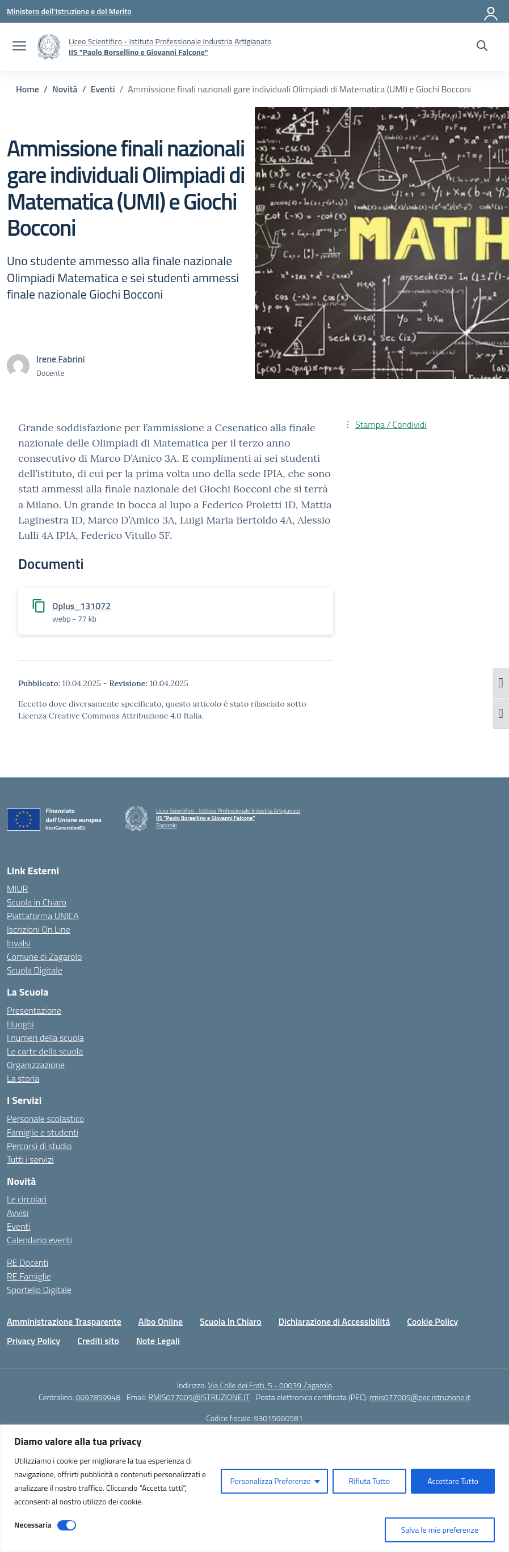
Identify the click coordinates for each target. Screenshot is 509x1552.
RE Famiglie (29, 1276)
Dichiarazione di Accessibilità (334, 1321)
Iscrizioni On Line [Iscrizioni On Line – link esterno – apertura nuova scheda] (38, 929)
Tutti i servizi (30, 1159)
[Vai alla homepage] (48, 46)
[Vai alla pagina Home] (27, 89)
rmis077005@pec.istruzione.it (419, 1397)
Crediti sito (98, 1340)
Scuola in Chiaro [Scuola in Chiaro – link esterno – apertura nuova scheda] (36, 902)
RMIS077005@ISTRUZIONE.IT (199, 1397)
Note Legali (158, 1340)
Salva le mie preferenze (439, 1530)
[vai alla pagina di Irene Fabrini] (60, 358)
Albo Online (160, 1321)
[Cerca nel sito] (482, 47)
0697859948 (97, 1397)
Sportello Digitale (39, 1289)
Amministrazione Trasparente (64, 1321)
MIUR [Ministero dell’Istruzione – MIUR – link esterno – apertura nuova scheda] (17, 888)
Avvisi (18, 1212)
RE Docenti (27, 1262)
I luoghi (20, 1024)
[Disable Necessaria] (66, 1525)
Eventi (19, 1226)
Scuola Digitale (34, 970)
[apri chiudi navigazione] (19, 47)
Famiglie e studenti (42, 1132)
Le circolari (27, 1199)
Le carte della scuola (45, 1051)
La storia (23, 1078)
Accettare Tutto (452, 1481)
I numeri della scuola (45, 1037)
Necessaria (33, 1524)
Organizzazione (36, 1064)
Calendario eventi (39, 1240)
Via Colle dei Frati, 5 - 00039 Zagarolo (270, 1385)
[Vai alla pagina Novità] (65, 89)
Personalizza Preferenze (270, 1481)
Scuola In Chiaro (231, 1321)
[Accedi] (491, 11)
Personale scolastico (45, 1118)
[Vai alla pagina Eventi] (103, 89)
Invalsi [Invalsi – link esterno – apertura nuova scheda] (19, 943)
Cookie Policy (432, 1321)
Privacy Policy (33, 1340)
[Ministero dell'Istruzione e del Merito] (69, 11)
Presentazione (34, 1010)
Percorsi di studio (39, 1146)
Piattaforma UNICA (43, 915)
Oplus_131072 (81, 606)
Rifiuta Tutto (369, 1481)
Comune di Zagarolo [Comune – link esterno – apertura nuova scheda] (44, 956)
